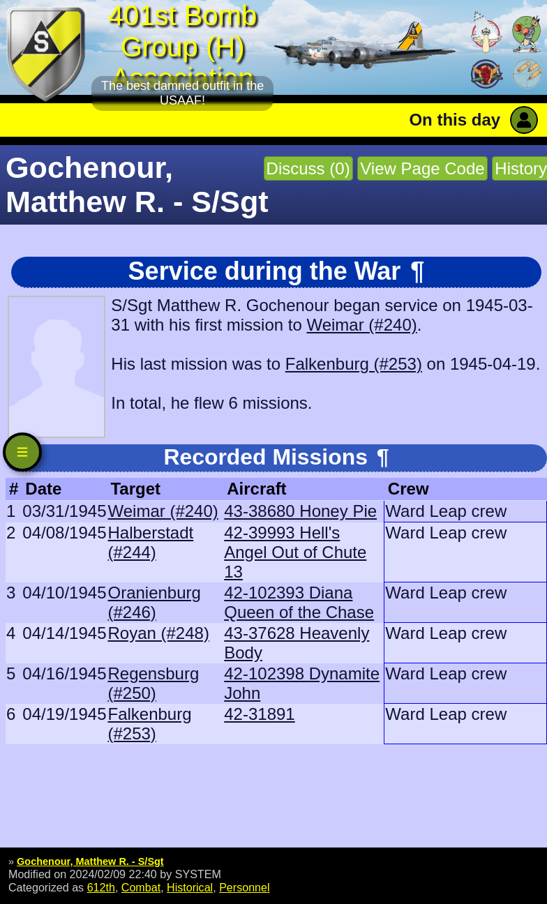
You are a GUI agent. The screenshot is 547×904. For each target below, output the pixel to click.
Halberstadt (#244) (150, 542)
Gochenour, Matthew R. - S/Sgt (90, 861)
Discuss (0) (308, 168)
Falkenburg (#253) (353, 363)
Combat (140, 887)
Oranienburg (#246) (153, 602)
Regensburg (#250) (153, 683)
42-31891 (259, 714)
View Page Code (422, 168)
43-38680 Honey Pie (300, 511)
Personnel (244, 887)
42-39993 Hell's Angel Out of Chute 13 (295, 552)
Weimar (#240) (361, 324)
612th (101, 887)
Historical (190, 887)
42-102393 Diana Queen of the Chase (299, 602)
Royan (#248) (158, 633)
